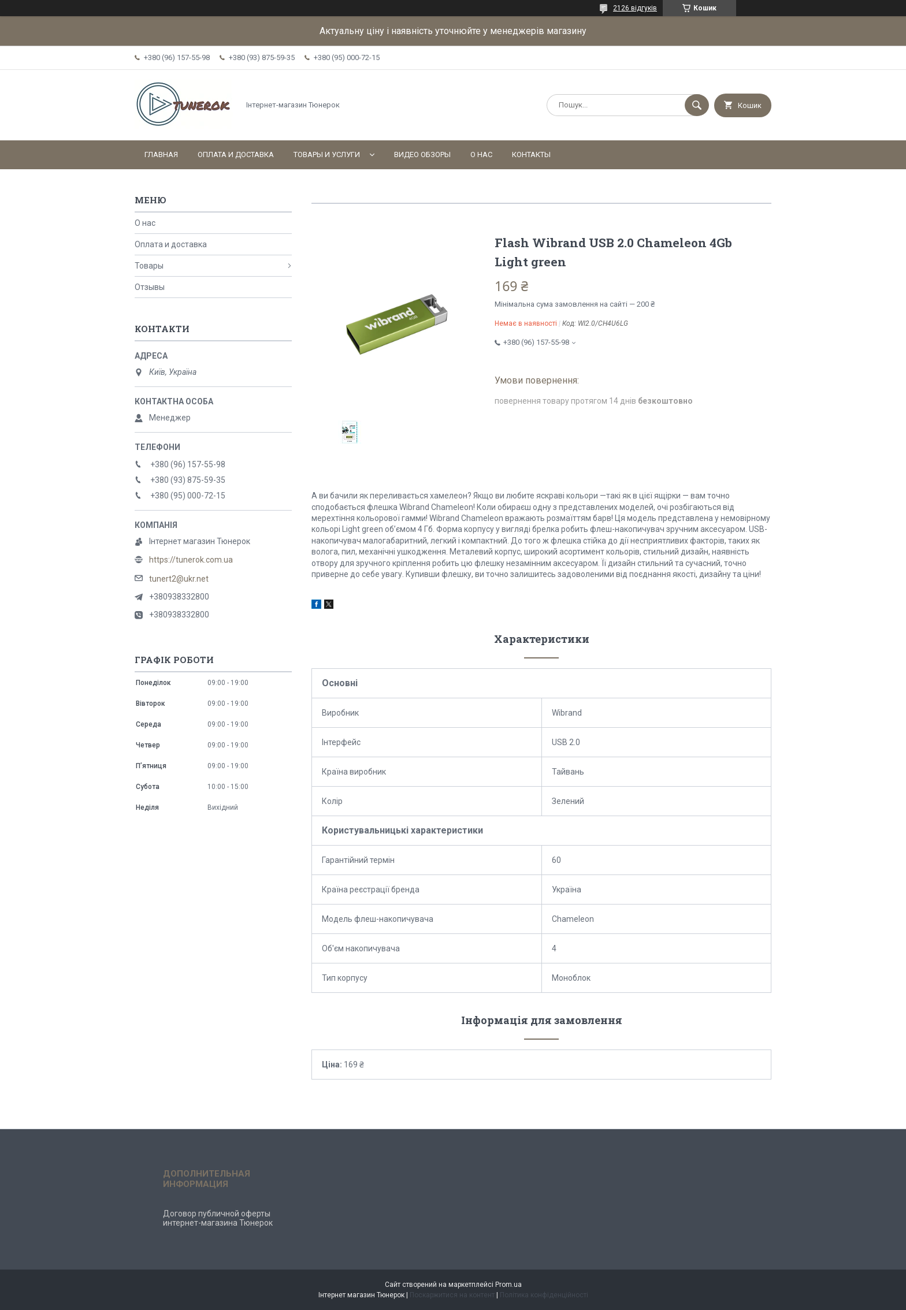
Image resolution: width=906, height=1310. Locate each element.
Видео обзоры (422, 154)
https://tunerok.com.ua (191, 559)
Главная (161, 154)
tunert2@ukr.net (179, 578)
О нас (481, 154)
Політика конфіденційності (544, 1295)
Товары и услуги (327, 154)
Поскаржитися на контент (452, 1295)
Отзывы (150, 287)
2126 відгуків (635, 8)
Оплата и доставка (236, 154)
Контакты (531, 154)
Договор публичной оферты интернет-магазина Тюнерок (218, 1218)
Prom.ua (508, 1285)
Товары (149, 265)
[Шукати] (697, 105)
